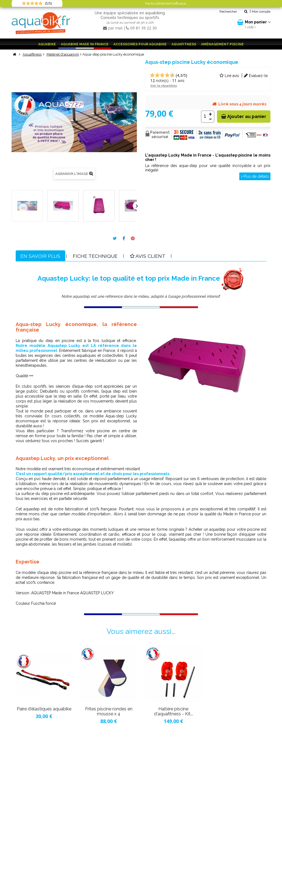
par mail (113, 28)
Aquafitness (184, 44)
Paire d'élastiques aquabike (44, 708)
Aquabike (47, 44)
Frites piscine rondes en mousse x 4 (108, 711)
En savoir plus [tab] (41, 256)
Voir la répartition (163, 85)
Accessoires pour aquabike (140, 44)
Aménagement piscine (222, 44)
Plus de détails (254, 176)
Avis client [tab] (149, 256)
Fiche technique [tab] (96, 256)
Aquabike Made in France (85, 44)
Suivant (137, 205)
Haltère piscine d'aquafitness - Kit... (173, 711)
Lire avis (229, 75)
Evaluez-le (256, 75)
